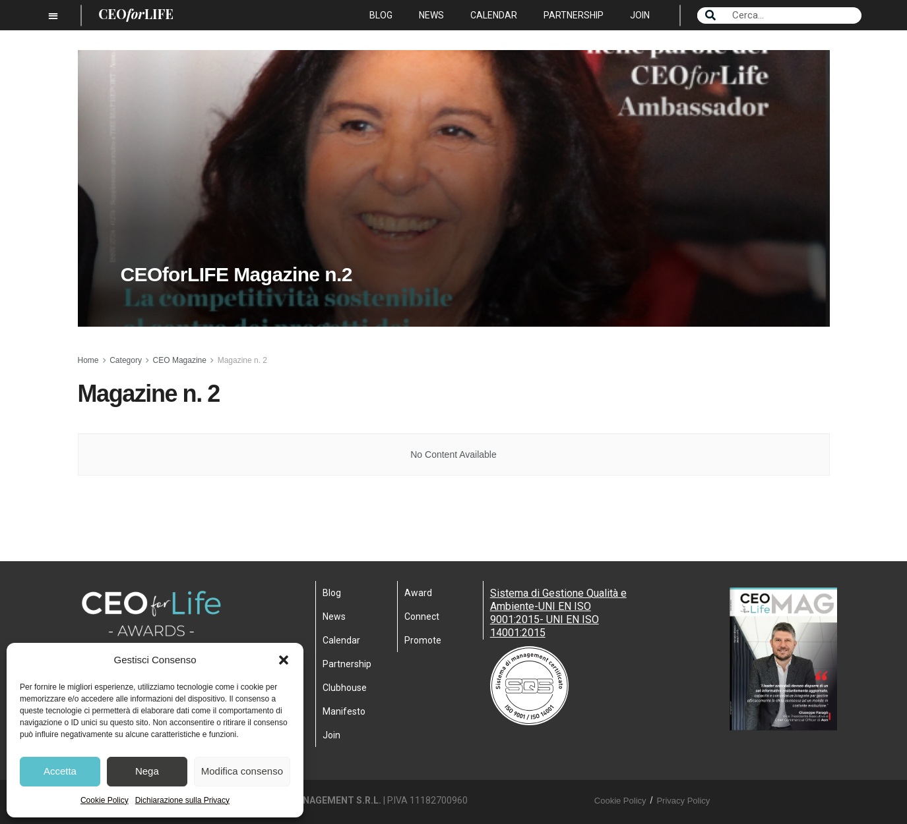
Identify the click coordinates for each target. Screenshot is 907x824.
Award (418, 593)
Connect (421, 616)
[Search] (710, 15)
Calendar (493, 15)
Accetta (60, 771)
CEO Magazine (179, 360)
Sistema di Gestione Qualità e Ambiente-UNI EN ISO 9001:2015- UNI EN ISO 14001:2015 (558, 613)
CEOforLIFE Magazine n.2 (236, 284)
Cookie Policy (104, 800)
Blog (380, 15)
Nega (147, 771)
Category (125, 360)
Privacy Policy (683, 801)
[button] (283, 660)
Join (640, 15)
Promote (422, 640)
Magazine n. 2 (242, 360)
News (431, 15)
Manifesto (344, 711)
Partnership (574, 15)
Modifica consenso (242, 771)
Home (88, 360)
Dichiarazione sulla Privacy (182, 800)
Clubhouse (345, 687)
